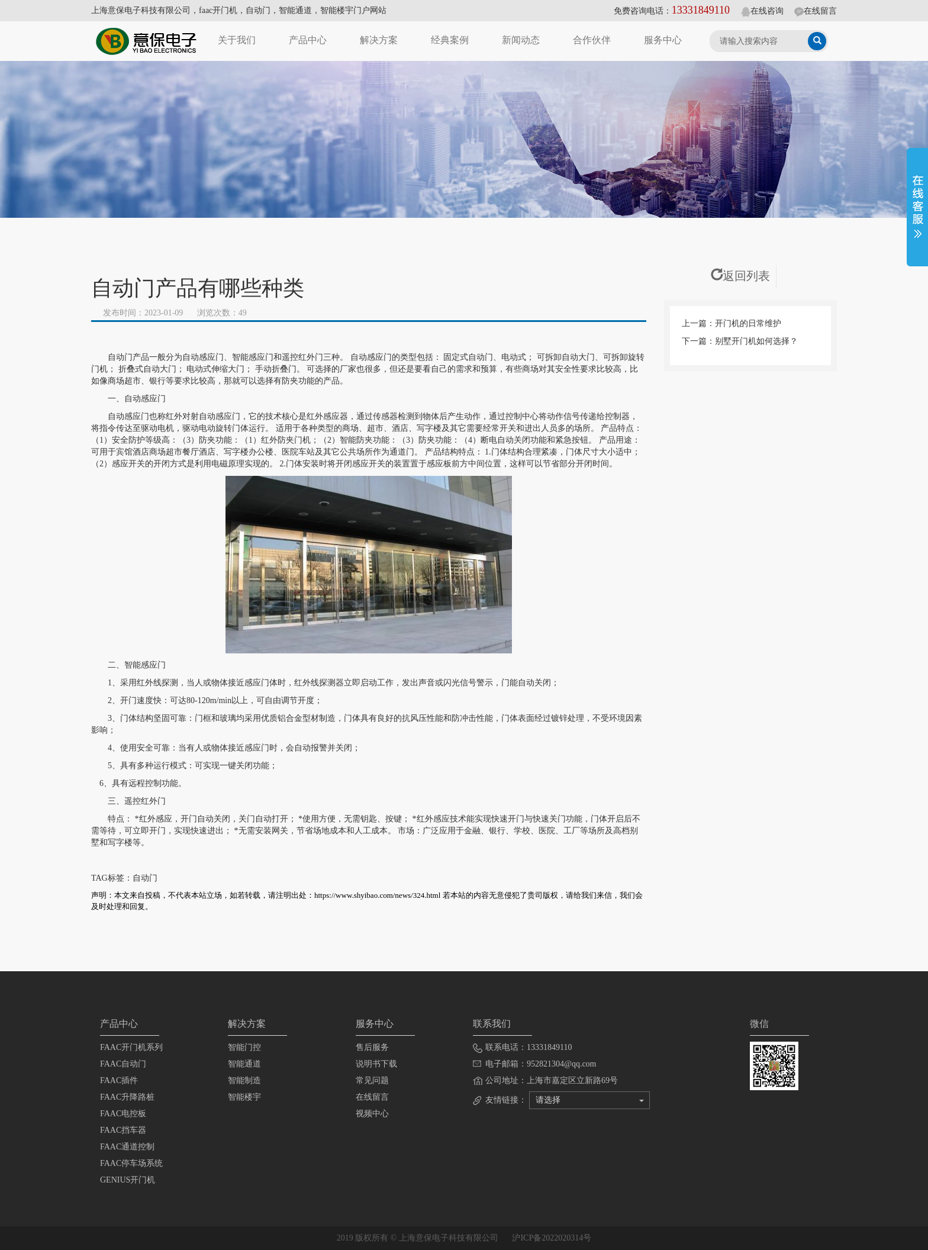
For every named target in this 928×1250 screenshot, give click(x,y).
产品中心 (308, 40)
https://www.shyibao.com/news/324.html (377, 895)
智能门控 (244, 1047)
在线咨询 (762, 11)
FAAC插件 (119, 1080)
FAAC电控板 (123, 1113)
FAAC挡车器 (123, 1130)
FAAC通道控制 (127, 1146)
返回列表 (740, 275)
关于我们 (237, 40)
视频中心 (372, 1113)
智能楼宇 (244, 1097)
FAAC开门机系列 (131, 1047)
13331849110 (701, 10)
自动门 (258, 10)
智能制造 (244, 1080)
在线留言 (815, 11)
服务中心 (663, 40)
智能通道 (244, 1063)
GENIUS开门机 (127, 1179)
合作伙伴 (592, 40)
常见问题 (372, 1080)
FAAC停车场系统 (131, 1163)
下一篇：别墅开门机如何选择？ (740, 341)
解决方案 (379, 40)
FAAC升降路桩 (127, 1097)
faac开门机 (218, 10)
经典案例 (450, 40)
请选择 (590, 1100)
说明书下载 (376, 1063)
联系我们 (492, 1024)
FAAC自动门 (123, 1063)
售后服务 (372, 1047)
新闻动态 (521, 40)
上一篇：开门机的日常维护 (731, 323)
